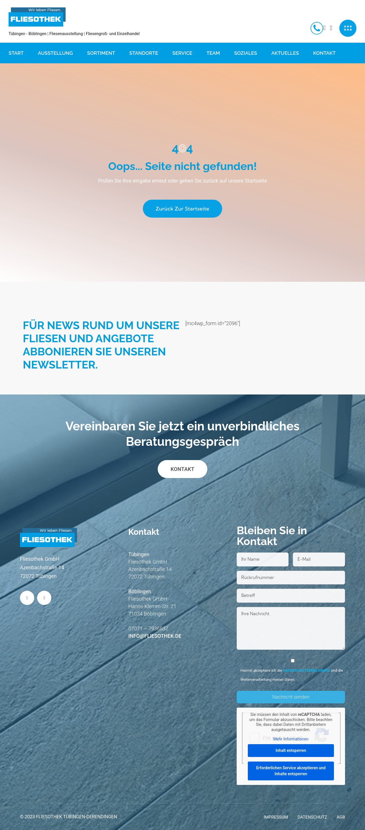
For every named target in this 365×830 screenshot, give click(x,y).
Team (213, 53)
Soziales (245, 53)
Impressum (276, 817)
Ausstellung (55, 53)
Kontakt (324, 53)
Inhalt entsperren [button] (290, 750)
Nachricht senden (290, 697)
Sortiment (101, 53)
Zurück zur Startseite (182, 208)
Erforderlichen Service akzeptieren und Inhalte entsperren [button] (290, 770)
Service (182, 53)
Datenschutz (312, 817)
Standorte (143, 53)
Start (16, 53)
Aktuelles (285, 53)
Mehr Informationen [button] (290, 739)
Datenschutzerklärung (306, 670)
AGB (341, 817)
